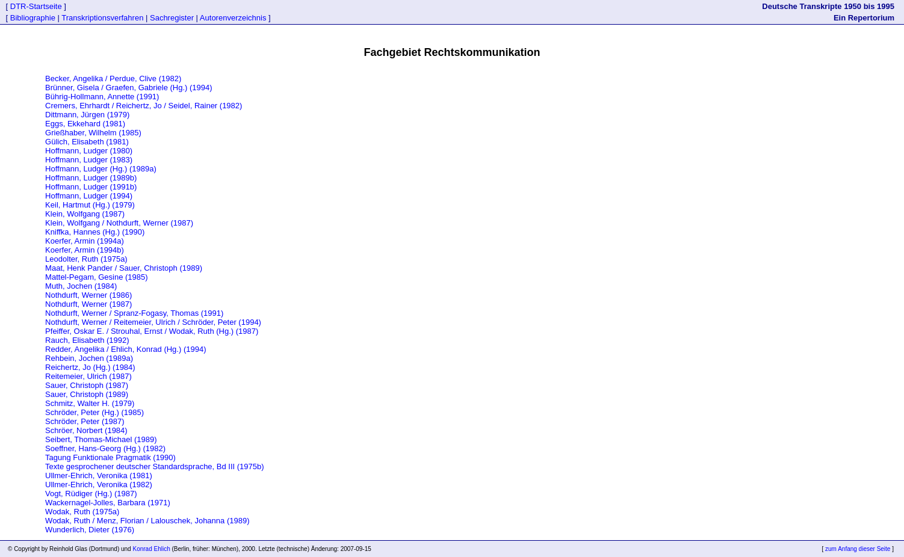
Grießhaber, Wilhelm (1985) (93, 132)
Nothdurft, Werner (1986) (88, 295)
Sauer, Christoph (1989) (86, 394)
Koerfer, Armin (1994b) (84, 249)
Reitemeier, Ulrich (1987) (88, 376)
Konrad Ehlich (151, 549)
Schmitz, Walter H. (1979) (89, 403)
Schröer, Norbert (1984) (86, 430)
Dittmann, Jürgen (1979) (87, 114)
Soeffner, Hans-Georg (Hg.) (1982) (105, 448)
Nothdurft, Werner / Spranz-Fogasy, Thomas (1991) (134, 313)
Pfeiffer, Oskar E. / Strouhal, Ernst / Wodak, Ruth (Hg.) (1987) (151, 331)
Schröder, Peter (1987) (85, 421)
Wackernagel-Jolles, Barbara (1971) (107, 502)
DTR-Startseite (36, 6)
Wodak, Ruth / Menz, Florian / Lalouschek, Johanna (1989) (147, 520)
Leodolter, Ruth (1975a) (86, 258)
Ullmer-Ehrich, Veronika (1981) (98, 475)
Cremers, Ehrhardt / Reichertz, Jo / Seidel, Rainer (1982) (143, 105)
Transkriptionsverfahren (103, 17)
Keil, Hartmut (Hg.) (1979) (90, 204)
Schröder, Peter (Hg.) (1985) (94, 412)
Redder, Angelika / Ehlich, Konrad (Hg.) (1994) (125, 349)
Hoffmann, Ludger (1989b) (91, 177)
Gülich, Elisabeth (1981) (87, 141)
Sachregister (171, 17)
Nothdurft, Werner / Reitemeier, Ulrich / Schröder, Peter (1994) (153, 322)
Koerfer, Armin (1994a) (84, 240)
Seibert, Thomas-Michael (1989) (100, 439)
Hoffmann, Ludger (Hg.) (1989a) (100, 168)
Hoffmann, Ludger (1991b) (91, 186)
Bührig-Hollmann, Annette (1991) (102, 96)
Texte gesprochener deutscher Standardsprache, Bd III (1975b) (154, 466)
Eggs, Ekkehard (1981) (85, 123)
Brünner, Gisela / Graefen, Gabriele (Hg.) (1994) (128, 87)
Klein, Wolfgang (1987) (85, 213)
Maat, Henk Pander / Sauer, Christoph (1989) (123, 267)
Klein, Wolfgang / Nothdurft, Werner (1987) (119, 222)
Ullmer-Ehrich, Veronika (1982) (98, 484)
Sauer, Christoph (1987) (86, 385)
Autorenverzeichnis (233, 17)
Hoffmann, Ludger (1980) (88, 150)
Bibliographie (32, 17)
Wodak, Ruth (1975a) (82, 511)
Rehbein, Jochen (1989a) (89, 358)
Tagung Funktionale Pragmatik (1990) (110, 457)
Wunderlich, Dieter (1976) (89, 529)
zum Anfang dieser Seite (857, 549)
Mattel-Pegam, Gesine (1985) (96, 277)
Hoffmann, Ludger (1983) (88, 159)
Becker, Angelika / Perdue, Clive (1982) (113, 78)
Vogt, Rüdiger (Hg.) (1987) (91, 493)
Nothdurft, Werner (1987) (88, 304)
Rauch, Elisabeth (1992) (87, 340)
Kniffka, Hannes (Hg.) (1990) (94, 231)
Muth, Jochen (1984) (81, 286)
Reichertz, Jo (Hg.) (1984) (90, 367)
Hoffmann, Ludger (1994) (88, 195)
